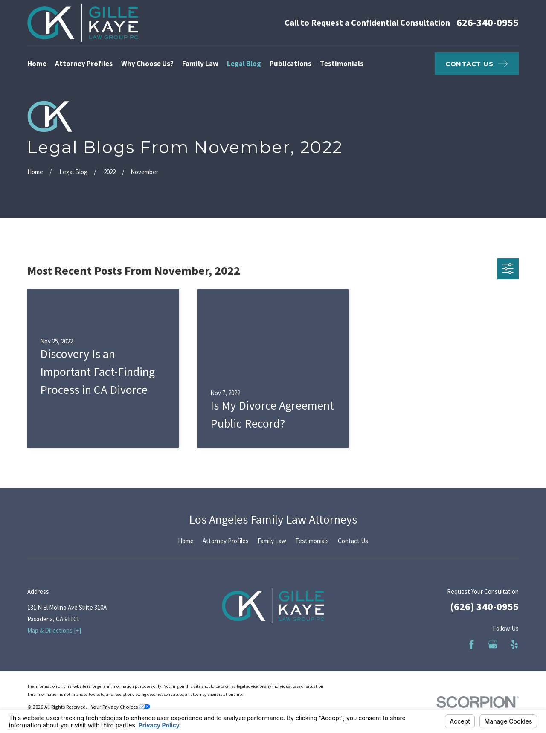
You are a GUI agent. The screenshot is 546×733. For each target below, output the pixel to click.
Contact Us (353, 541)
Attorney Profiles (226, 541)
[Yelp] (514, 644)
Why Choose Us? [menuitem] (147, 63)
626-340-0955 (487, 22)
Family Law (272, 541)
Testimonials (312, 541)
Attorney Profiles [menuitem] (84, 63)
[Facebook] (471, 644)
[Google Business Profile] (492, 644)
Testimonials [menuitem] (341, 63)
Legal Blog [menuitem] (244, 63)
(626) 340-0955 (484, 606)
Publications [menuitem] (290, 63)
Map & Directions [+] (54, 630)
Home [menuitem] (36, 63)
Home (186, 541)
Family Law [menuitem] (200, 63)
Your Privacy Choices (120, 707)
